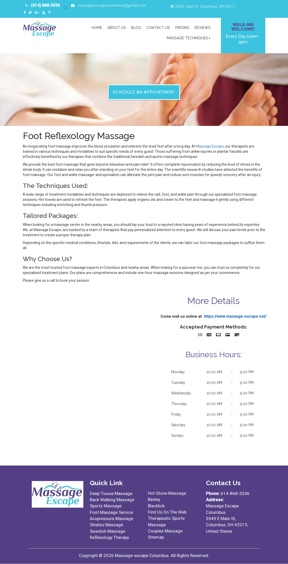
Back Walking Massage (112, 499)
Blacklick (156, 505)
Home (97, 28)
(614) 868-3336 (45, 5)
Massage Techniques (189, 38)
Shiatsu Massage (106, 525)
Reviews (203, 28)
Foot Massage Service (111, 512)
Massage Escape (210, 146)
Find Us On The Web (167, 512)
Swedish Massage (107, 531)
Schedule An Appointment (144, 91)
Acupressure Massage (111, 518)
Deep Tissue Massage (111, 493)
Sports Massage (106, 506)
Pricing (182, 28)
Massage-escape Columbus (142, 555)
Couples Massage (165, 531)
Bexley (154, 499)
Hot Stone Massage (167, 493)
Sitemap (156, 537)
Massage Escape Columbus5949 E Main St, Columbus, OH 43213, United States (227, 519)
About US (116, 28)
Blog (136, 28)
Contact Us (158, 28)
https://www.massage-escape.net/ (235, 316)
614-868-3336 (235, 493)
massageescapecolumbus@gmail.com (111, 5)
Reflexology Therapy (109, 537)
